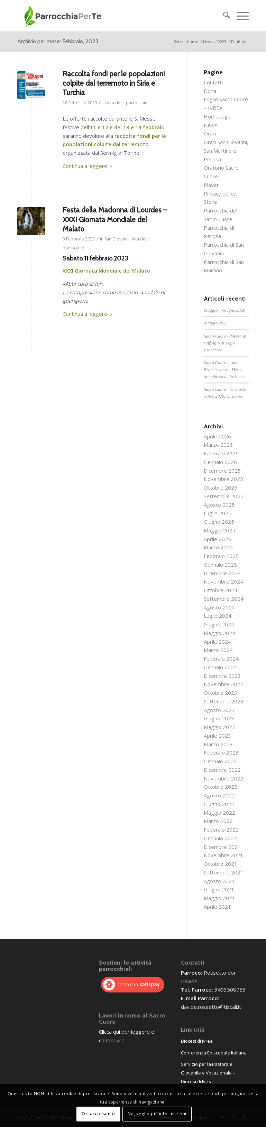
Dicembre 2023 (222, 675)
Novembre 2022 (223, 778)
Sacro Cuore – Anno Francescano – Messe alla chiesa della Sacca (224, 369)
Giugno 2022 (219, 804)
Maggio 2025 (219, 530)
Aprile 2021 (217, 906)
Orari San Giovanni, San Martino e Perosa (226, 151)
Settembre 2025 (224, 496)
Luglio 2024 (217, 615)
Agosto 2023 (219, 710)
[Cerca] (223, 15)
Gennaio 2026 (220, 461)
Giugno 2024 (219, 624)
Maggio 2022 (219, 812)
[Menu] (239, 15)
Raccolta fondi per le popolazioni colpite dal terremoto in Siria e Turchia (114, 83)
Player (211, 184)
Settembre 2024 (224, 598)
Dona (210, 90)
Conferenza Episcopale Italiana (214, 1053)
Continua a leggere (88, 165)
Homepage (217, 116)
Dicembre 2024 (222, 573)
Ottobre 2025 (220, 487)
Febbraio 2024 (221, 658)
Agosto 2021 (219, 881)
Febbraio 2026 (221, 453)
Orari (210, 133)
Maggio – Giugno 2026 (224, 310)
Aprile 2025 (217, 539)
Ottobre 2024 (220, 590)
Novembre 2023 (223, 684)
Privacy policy (220, 193)
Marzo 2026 (218, 444)
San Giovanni (117, 239)
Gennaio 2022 (220, 838)
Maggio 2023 (219, 726)
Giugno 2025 (219, 521)
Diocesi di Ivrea (197, 1041)
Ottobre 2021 (220, 863)
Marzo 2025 (218, 547)
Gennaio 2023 (220, 761)
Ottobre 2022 (220, 786)
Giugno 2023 (219, 718)
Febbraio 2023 (221, 752)
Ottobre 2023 (220, 692)
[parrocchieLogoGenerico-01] (63, 15)
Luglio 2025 (217, 513)
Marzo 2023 (218, 744)
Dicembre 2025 (222, 470)
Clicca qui (109, 1031)
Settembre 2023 (224, 701)
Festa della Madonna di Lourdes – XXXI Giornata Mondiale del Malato (115, 219)
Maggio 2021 (219, 897)
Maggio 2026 (215, 323)
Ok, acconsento (98, 1114)
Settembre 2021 (224, 872)
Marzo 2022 (218, 820)
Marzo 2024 (218, 649)
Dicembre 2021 (222, 846)
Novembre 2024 (223, 581)
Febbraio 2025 (221, 555)
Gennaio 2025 (220, 564)
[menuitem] (223, 15)
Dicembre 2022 (222, 769)
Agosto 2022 (219, 795)
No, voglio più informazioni (157, 1114)
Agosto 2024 (219, 607)
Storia (211, 201)
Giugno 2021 (219, 889)
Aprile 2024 (217, 641)
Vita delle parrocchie (127, 103)
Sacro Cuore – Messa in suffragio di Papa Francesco (225, 343)
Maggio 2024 (219, 632)
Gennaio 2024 (220, 667)
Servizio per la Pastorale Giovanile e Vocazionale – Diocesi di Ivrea (208, 1073)
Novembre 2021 (223, 855)
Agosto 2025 (219, 504)
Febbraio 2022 (221, 829)
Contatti (213, 82)
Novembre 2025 (223, 478)
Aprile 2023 (217, 735)
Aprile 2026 (217, 436)
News (211, 125)
